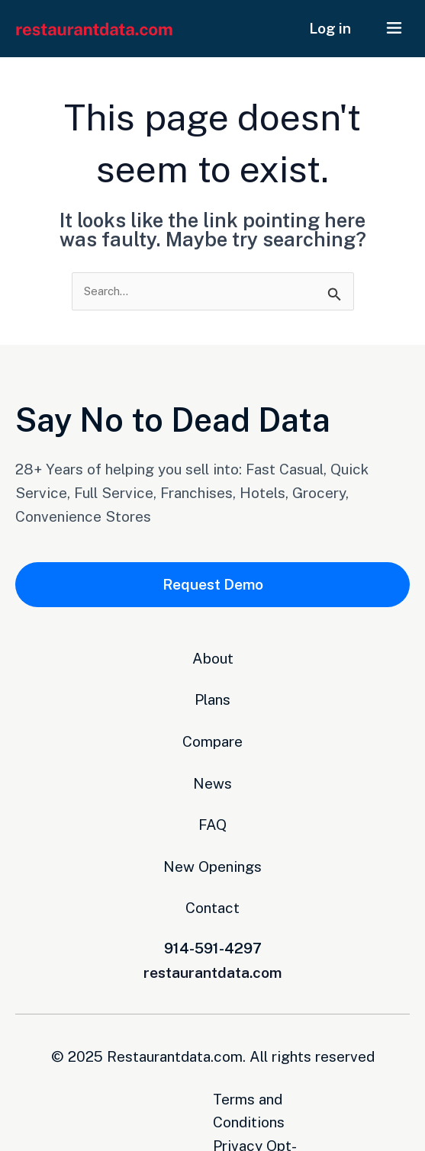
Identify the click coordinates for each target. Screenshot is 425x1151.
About (212, 658)
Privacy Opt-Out (293, 1099)
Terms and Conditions (151, 1099)
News (212, 783)
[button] (394, 28)
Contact (212, 908)
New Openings (212, 866)
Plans (212, 700)
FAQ (212, 825)
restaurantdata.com (212, 972)
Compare (212, 741)
